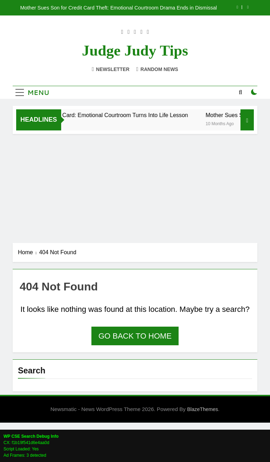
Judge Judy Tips (135, 50)
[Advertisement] (135, 186)
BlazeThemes (202, 409)
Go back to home (135, 336)
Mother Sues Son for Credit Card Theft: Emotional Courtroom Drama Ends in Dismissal (118, 8)
